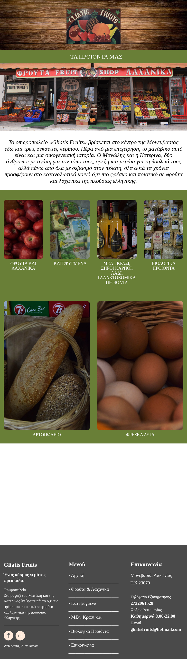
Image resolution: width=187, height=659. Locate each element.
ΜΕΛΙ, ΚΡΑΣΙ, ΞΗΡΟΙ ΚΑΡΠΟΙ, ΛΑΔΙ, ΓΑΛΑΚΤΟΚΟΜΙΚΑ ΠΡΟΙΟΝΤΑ (117, 273)
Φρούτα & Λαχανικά (90, 589)
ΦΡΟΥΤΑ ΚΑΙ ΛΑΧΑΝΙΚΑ (23, 266)
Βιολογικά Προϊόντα (90, 631)
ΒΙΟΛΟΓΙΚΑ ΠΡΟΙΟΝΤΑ (164, 266)
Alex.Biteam (29, 646)
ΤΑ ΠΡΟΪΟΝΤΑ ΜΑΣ (98, 56)
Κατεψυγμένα (83, 603)
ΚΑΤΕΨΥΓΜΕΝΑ (70, 263)
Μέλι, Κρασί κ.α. (86, 617)
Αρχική (77, 575)
